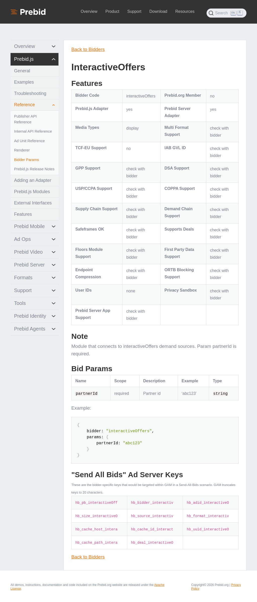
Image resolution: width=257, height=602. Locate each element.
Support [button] (134, 11)
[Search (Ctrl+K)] (226, 13)
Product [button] (112, 11)
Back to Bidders (88, 49)
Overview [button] (89, 11)
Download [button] (158, 11)
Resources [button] (184, 11)
